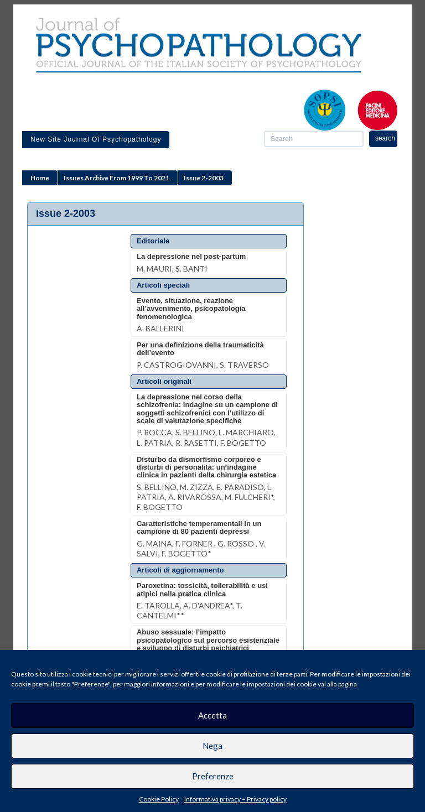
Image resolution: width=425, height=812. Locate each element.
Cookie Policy (159, 799)
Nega (212, 746)
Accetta (212, 715)
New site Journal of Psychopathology (95, 139)
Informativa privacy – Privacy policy (235, 799)
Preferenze (213, 776)
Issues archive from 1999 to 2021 (116, 178)
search (385, 138)
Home (39, 178)
